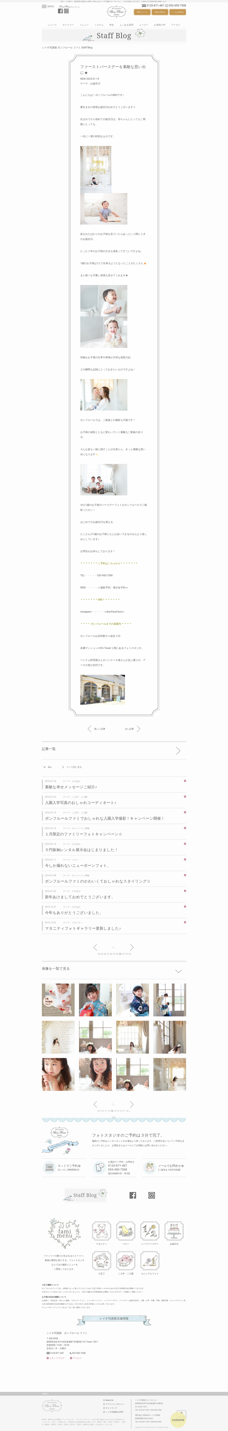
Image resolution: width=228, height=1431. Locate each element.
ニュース (52, 25)
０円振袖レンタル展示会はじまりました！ (81, 850)
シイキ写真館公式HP (114, 1412)
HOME (44, 1394)
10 (102, 1111)
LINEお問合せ (160, 12)
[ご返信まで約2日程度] (171, 1167)
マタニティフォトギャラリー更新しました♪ (83, 928)
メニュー (84, 25)
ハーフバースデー (150, 1244)
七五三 (101, 1273)
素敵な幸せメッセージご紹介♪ (71, 787)
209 (113, 1117)
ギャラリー (68, 25)
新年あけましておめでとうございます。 (80, 897)
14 (115, 1111)
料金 (111, 25)
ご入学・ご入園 (125, 1273)
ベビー (125, 1244)
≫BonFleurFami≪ (114, 611)
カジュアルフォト (150, 1273)
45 (102, 954)
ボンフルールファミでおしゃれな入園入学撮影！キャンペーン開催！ (105, 818)
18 (127, 1111)
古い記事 (133, 729)
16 (121, 1111)
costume (178, 1420)
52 (123, 954)
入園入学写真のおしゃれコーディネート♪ (80, 802)
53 (126, 954)
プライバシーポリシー (115, 1404)
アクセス (175, 25)
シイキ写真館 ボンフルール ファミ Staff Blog (67, 47)
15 (118, 1111)
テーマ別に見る (74, 767)
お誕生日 (174, 1244)
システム (99, 25)
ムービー (143, 25)
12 (108, 1111)
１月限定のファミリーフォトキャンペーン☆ (83, 834)
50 (117, 954)
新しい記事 (96, 729)
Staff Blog (85, 1195)
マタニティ (101, 1244)
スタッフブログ (57, 1358)
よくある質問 (126, 25)
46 (105, 954)
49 (114, 954)
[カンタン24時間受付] (69, 1167)
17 (124, 1111)
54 (130, 954)
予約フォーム (142, 12)
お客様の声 (160, 25)
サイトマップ (111, 1408)
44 (99, 954)
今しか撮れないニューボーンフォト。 (78, 865)
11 (105, 1111)
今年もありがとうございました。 (74, 912)
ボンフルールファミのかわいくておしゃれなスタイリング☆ (98, 881)
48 (111, 954)
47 (108, 954)
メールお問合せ (177, 12)
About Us (109, 1400)
